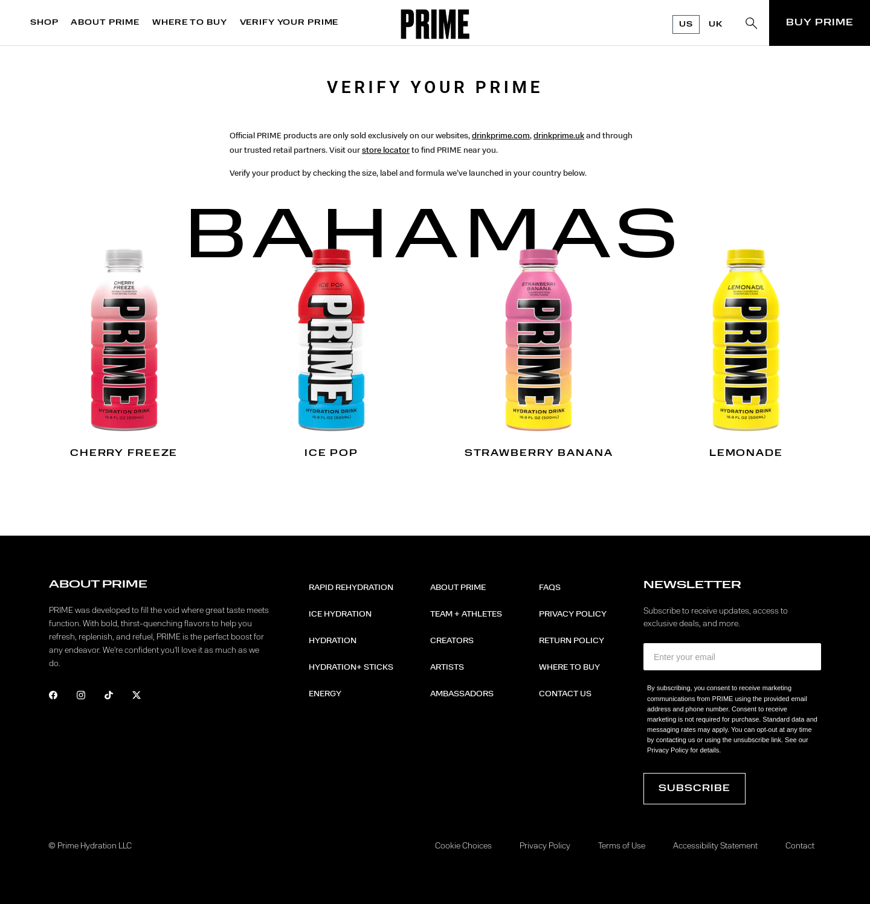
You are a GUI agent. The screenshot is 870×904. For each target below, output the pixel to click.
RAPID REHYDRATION (351, 587)
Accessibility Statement (715, 846)
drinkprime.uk (558, 136)
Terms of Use (621, 846)
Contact (799, 846)
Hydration (332, 640)
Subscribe (694, 788)
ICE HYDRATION (340, 614)
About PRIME (458, 587)
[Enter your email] (732, 656)
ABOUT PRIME (105, 23)
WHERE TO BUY (189, 23)
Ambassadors (462, 694)
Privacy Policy (573, 614)
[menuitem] (47, 23)
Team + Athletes (466, 614)
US (686, 24)
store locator (386, 150)
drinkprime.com (501, 136)
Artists (447, 667)
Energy (325, 694)
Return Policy (571, 640)
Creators (452, 640)
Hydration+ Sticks (351, 667)
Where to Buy (569, 667)
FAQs (550, 587)
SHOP (44, 23)
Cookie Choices (463, 846)
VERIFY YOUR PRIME (289, 23)
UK (716, 24)
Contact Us (565, 694)
